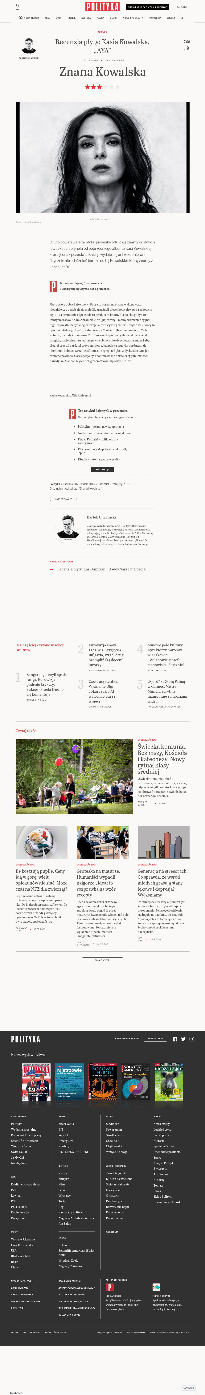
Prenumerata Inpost (127, 1088)
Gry (61, 1256)
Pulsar (63, 1294)
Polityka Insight (32, 1382)
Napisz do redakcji (22, 1344)
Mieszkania (66, 1173)
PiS (13, 1239)
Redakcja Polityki (21, 1330)
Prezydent (18, 1267)
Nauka (100, 67)
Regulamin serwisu (70, 1330)
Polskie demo (115, 1261)
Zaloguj (181, 55)
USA (14, 1300)
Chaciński (112, 1190)
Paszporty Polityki (71, 1261)
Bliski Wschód (20, 1305)
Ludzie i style (162, 1178)
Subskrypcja (155, 1088)
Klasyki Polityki (164, 1212)
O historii (112, 1245)
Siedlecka (112, 1173)
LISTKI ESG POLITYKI (73, 1201)
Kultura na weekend (119, 1228)
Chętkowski (114, 1195)
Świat (59, 67)
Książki (63, 1222)
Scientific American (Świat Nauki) (76, 1302)
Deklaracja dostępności (73, 1351)
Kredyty (64, 1195)
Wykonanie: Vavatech (136, 1382)
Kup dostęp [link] (102, 519)
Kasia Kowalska (63, 548)
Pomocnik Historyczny (26, 1184)
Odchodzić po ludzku (168, 1201)
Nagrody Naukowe (71, 1315)
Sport (157, 1206)
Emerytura (66, 1190)
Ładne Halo (117, 1382)
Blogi (113, 67)
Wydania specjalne (23, 1178)
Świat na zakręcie (117, 1233)
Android (116, 1345)
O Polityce (17, 1357)
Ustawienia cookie (69, 1364)
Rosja (14, 1311)
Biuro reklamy (19, 1337)
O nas (157, 1240)
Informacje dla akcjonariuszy (77, 1357)
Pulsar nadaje (115, 1267)
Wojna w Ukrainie (23, 1288)
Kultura (86, 67)
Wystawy (65, 1245)
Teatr (62, 1250)
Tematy (158, 1234)
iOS (108, 1345)
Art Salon (65, 1273)
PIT (61, 1178)
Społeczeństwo (164, 1195)
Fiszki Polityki (161, 1345)
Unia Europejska (22, 1294)
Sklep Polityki (163, 1245)
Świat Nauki (19, 1201)
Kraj (47, 67)
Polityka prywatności (72, 1344)
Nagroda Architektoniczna (76, 1267)
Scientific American (24, 1190)
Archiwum (161, 1223)
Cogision (108, 1382)
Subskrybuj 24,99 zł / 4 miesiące (147, 56)
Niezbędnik (19, 1212)
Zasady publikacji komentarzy (77, 1337)
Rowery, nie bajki (117, 1256)
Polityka (16, 1173)
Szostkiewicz (115, 1184)
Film (62, 1233)
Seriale (63, 1239)
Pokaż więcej (102, 1009)
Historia (159, 1190)
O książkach (114, 1239)
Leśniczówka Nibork (56, 1382)
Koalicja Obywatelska (25, 1233)
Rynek (72, 67)
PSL (13, 1250)
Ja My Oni (17, 1206)
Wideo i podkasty (133, 67)
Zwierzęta (160, 1218)
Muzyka (102, 81)
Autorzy (159, 1229)
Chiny (15, 1316)
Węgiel (63, 1184)
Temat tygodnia (116, 1222)
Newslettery (162, 1173)
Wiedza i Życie (21, 1195)
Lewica (16, 1245)
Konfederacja (20, 1261)
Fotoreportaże (163, 1184)
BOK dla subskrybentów (25, 1351)
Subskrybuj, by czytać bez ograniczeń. (85, 338)
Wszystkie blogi (116, 1201)
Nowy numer (31, 67)
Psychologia (114, 1250)
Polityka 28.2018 (61, 533)
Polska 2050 (19, 1256)
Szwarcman (114, 1178)
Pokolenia (155, 67)
